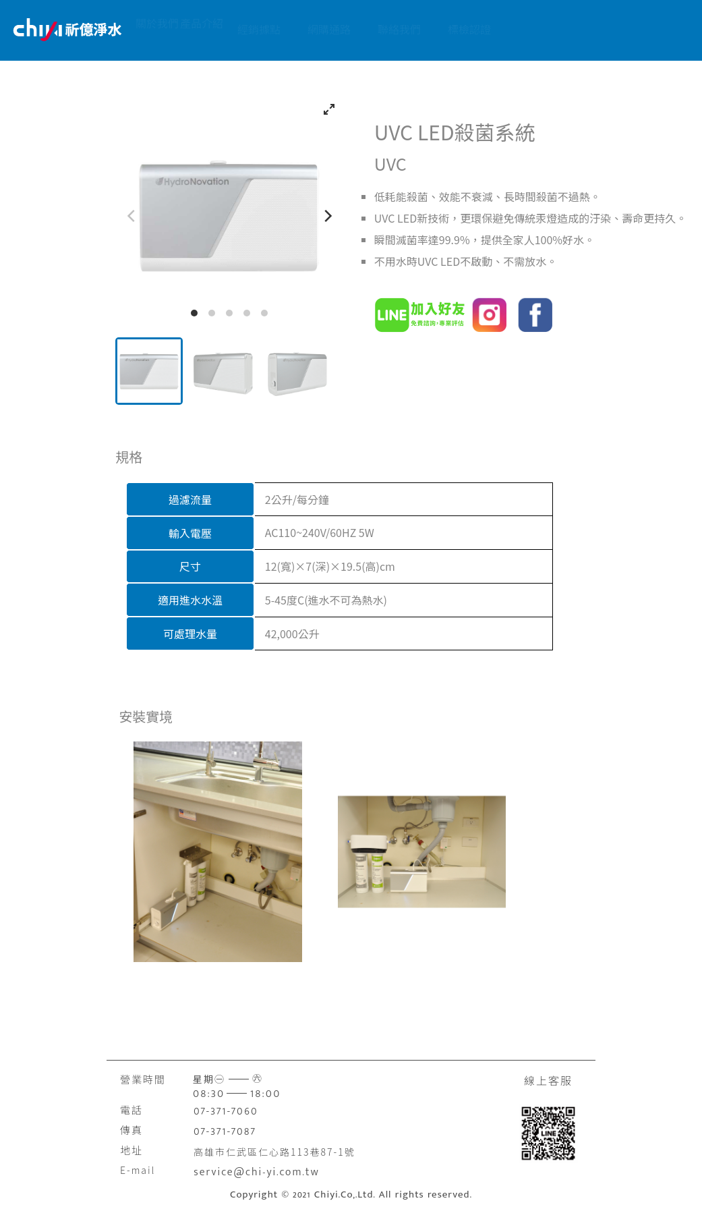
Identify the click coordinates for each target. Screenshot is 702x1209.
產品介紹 (240, 29)
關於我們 (170, 29)
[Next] (327, 216)
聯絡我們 (450, 29)
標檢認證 (520, 29)
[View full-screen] (329, 109)
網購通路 (380, 29)
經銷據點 (310, 29)
